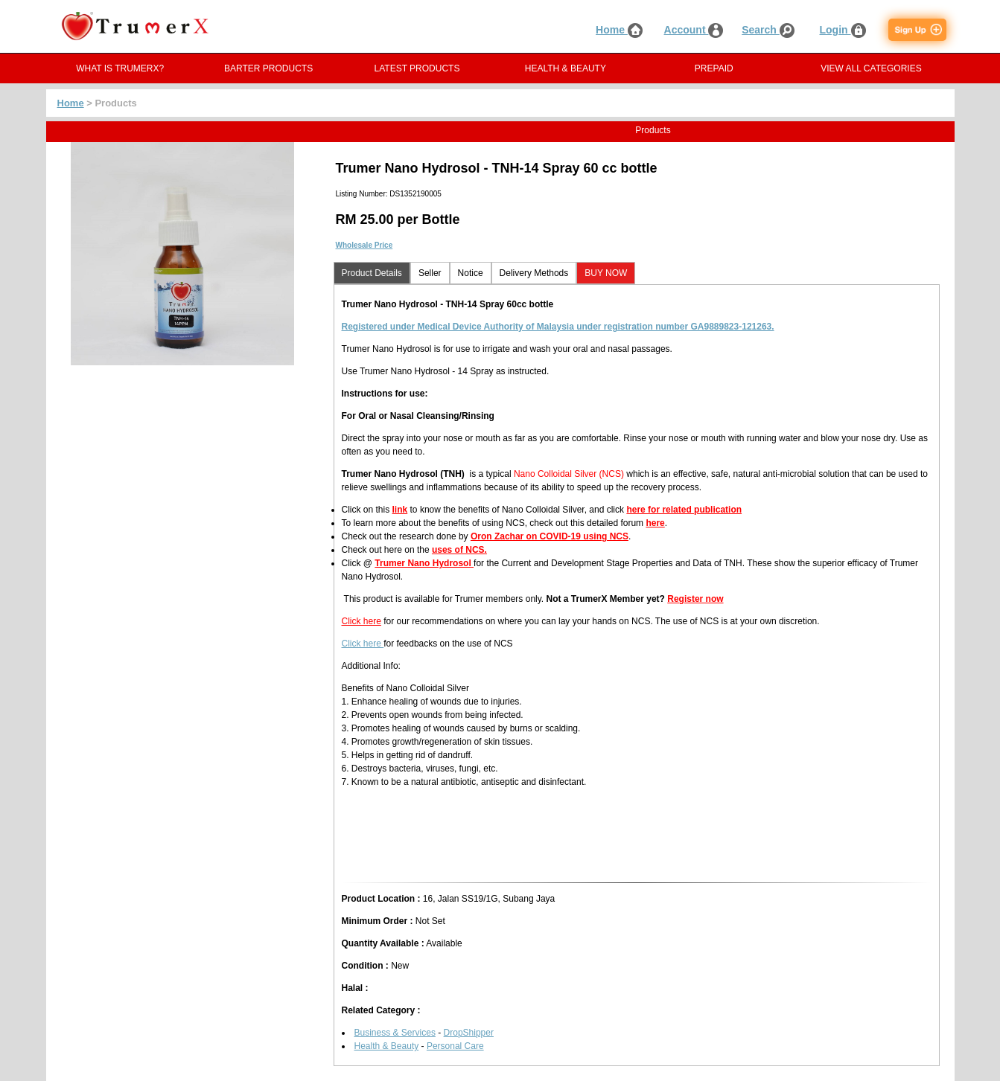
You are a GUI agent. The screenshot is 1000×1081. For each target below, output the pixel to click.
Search (768, 30)
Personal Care (455, 1046)
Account (694, 30)
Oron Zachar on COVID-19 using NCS (549, 536)
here (655, 523)
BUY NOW (606, 273)
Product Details (372, 273)
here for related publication (684, 509)
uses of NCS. (459, 550)
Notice (470, 273)
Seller (430, 273)
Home (619, 30)
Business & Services (395, 1032)
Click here (361, 621)
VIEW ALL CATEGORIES (871, 68)
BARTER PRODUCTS (268, 68)
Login (843, 30)
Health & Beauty (386, 1046)
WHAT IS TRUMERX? (120, 68)
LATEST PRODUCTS (417, 68)
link (400, 509)
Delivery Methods (534, 273)
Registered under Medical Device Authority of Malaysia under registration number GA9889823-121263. (558, 326)
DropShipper (469, 1032)
